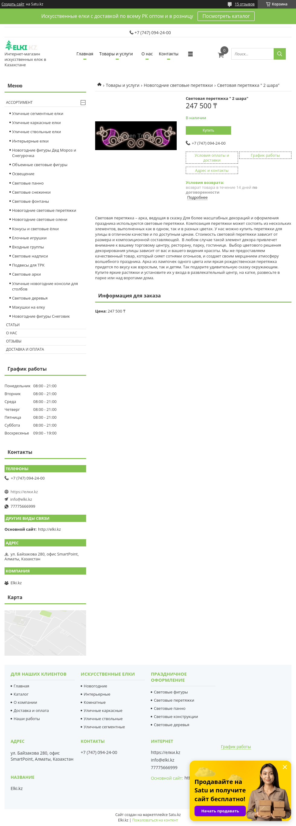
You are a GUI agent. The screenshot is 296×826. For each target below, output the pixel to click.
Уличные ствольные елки (36, 131)
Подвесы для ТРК (28, 265)
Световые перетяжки (174, 700)
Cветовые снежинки (31, 192)
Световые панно (28, 183)
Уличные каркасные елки (36, 122)
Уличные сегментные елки (37, 113)
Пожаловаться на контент (155, 820)
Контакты (169, 54)
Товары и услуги (116, 54)
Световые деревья (29, 298)
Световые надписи (30, 256)
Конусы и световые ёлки (35, 228)
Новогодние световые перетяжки (178, 85)
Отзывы (13, 341)
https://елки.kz (24, 491)
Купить (208, 130)
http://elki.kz (49, 529)
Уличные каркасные (103, 710)
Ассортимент (19, 102)
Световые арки (26, 274)
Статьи (13, 324)
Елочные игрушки (29, 238)
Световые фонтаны (30, 201)
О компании (25, 702)
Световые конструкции (176, 716)
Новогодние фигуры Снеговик (41, 316)
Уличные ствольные (103, 718)
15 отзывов (245, 4)
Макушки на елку (28, 307)
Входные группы (28, 247)
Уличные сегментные (104, 726)
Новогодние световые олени (39, 219)
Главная (84, 54)
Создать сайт (13, 4)
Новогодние (95, 686)
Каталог (21, 694)
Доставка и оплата (25, 349)
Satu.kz (175, 814)
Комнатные (94, 702)
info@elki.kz (21, 499)
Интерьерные (97, 694)
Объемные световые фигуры (39, 164)
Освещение (23, 173)
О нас (147, 54)
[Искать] (280, 54)
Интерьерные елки (30, 141)
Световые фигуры (171, 692)
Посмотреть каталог (226, 16)
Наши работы (27, 718)
